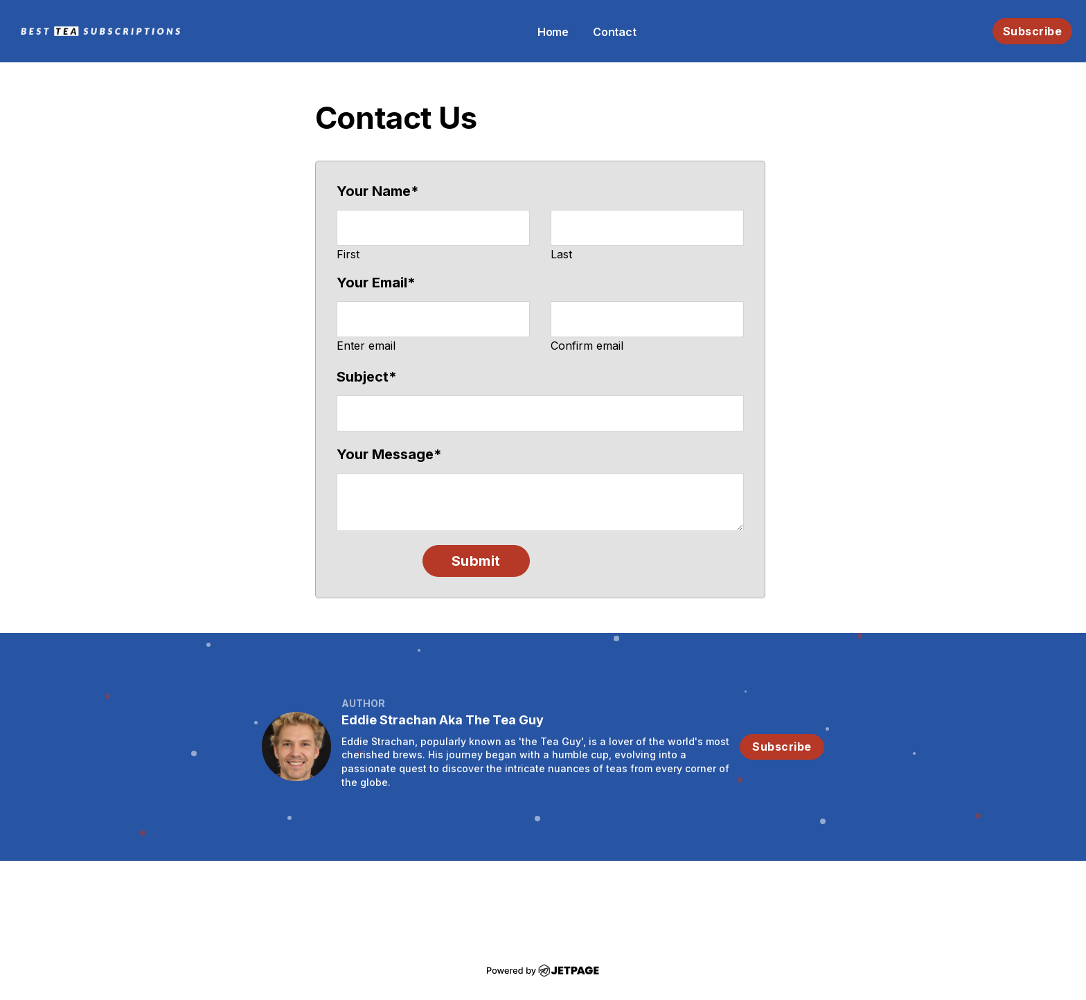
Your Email (376, 282)
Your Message (389, 454)
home (553, 32)
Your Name (378, 191)
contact (615, 32)
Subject (367, 376)
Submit (476, 561)
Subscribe (1032, 31)
